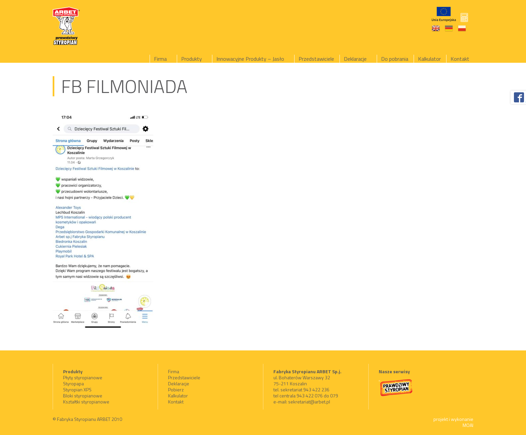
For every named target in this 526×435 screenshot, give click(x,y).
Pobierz (176, 389)
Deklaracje (355, 59)
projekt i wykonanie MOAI (453, 422)
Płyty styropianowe (82, 377)
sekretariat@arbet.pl (309, 401)
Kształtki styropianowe (86, 401)
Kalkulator (429, 59)
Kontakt (460, 59)
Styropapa (73, 383)
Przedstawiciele (316, 59)
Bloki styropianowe (82, 395)
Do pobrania (394, 59)
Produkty (191, 59)
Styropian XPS (77, 389)
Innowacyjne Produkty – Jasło (250, 59)
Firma (160, 59)
